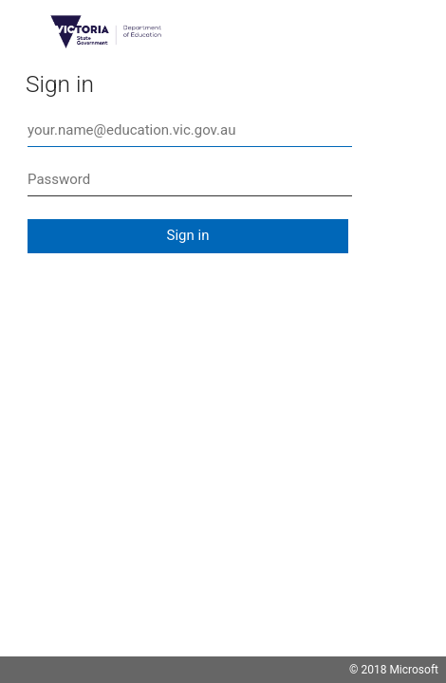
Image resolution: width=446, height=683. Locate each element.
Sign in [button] (188, 235)
